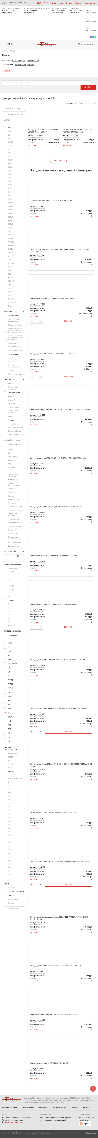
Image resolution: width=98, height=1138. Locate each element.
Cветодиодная (18, 60)
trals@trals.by (74, 13)
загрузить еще (61, 161)
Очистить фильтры (13, 109)
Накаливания (33, 60)
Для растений (20, 64)
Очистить (7, 70)
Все (94, 103)
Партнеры (42, 1107)
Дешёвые (79, 103)
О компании (28, 1107)
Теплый (30, 64)
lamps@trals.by (57, 13)
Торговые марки (59, 1107)
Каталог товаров (9, 1107)
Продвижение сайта (47, 1133)
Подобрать (13, 908)
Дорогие (88, 103)
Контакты (85, 1107)
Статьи (74, 1107)
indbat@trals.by (29, 13)
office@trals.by (7, 13)
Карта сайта (91, 1133)
